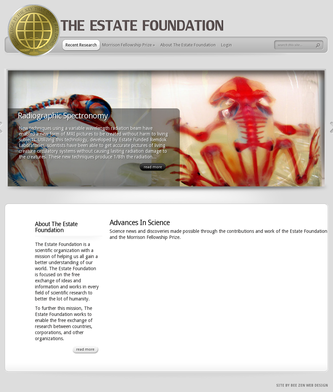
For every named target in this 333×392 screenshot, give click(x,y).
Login (226, 44)
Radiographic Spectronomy (63, 115)
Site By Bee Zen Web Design (302, 385)
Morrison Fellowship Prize (128, 44)
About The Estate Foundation (188, 44)
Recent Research (81, 44)
